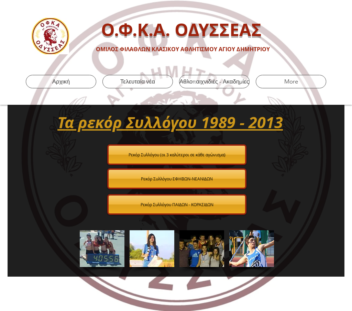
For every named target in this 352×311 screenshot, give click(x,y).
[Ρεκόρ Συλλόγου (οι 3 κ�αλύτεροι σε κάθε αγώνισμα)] (176, 154)
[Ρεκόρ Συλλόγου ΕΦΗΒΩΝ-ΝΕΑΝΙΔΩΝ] (176, 178)
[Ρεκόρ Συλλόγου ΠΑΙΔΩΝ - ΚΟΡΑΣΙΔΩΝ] (176, 204)
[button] (102, 248)
